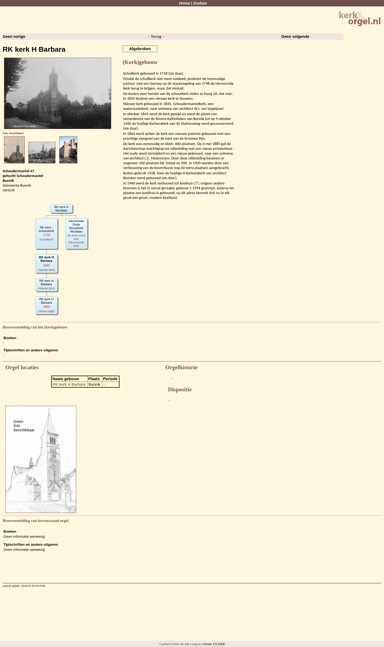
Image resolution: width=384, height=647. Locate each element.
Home (184, 3)
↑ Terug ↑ (156, 36)
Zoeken (200, 3)
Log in (196, 644)
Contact (164, 644)
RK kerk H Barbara (69, 384)
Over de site (181, 644)
